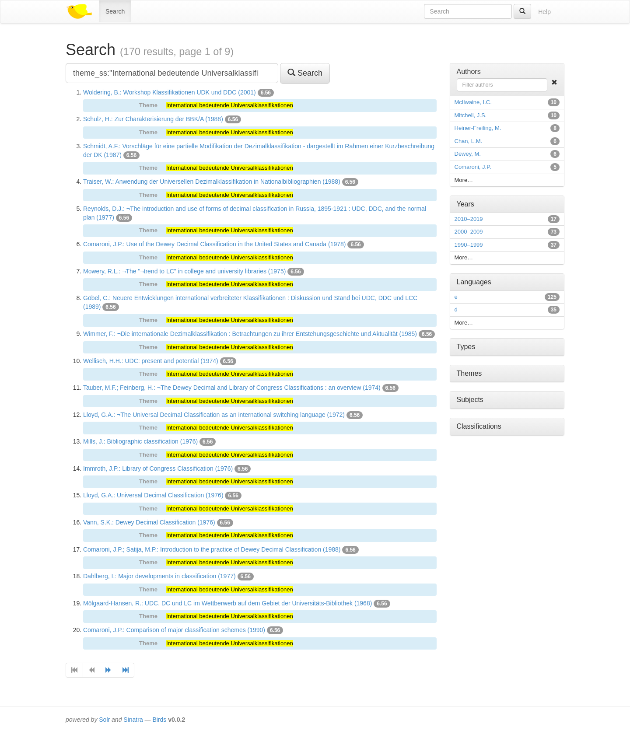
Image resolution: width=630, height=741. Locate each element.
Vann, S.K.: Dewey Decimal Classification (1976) (149, 522)
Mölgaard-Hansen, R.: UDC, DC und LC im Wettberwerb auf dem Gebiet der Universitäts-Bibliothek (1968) (227, 603)
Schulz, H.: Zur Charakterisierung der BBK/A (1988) (153, 118)
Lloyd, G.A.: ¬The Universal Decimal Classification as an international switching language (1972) (214, 414)
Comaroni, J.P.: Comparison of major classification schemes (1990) (174, 629)
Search (115, 11)
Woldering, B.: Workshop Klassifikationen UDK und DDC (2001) (169, 92)
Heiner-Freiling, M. (478, 128)
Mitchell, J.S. (471, 115)
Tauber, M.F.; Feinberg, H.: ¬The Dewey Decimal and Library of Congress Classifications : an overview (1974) (232, 387)
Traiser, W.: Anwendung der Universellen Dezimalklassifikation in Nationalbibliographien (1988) (211, 181)
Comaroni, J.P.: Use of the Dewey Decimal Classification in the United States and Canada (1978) (214, 244)
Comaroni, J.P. (473, 167)
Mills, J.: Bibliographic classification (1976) (140, 441)
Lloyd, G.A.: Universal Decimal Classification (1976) (153, 495)
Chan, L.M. (469, 141)
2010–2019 (469, 219)
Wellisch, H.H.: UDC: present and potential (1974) (150, 360)
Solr (104, 719)
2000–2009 (469, 231)
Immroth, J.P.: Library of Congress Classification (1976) (158, 468)
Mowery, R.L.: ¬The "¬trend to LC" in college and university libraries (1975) (184, 271)
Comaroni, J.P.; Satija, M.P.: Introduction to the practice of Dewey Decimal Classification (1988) (212, 549)
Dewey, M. (468, 153)
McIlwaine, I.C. (473, 102)
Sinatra (133, 719)
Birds (159, 719)
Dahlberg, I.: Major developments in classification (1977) (159, 576)
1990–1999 (469, 244)
